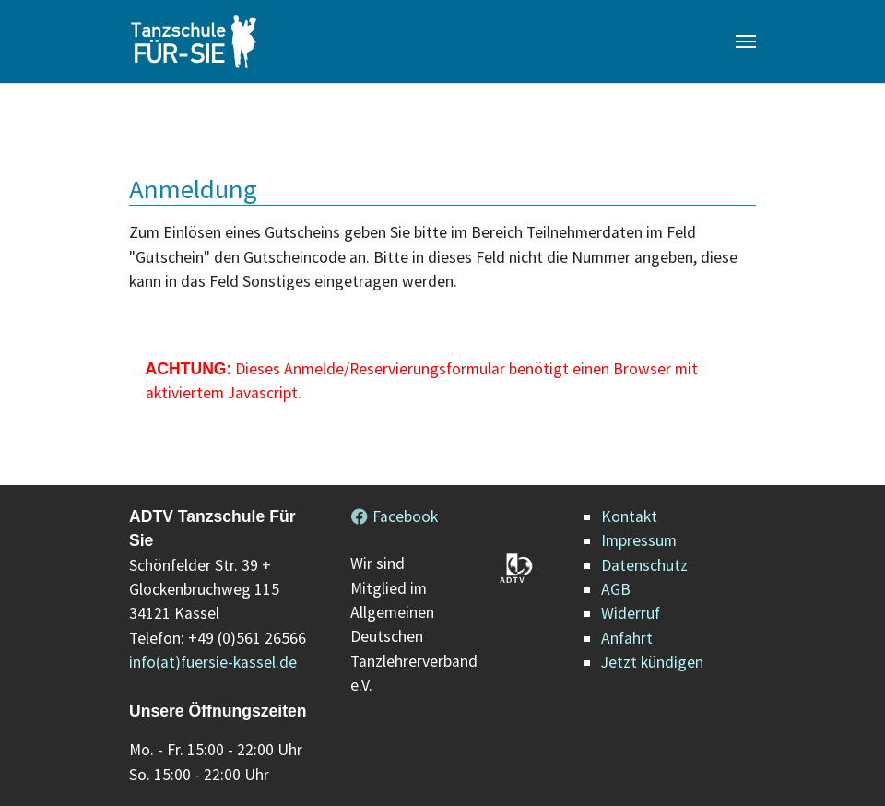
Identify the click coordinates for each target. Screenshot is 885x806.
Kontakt (629, 516)
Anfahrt (627, 638)
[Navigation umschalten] (746, 41)
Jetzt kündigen (652, 662)
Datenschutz (644, 565)
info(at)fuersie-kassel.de (213, 662)
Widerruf (630, 613)
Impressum (639, 540)
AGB (616, 589)
